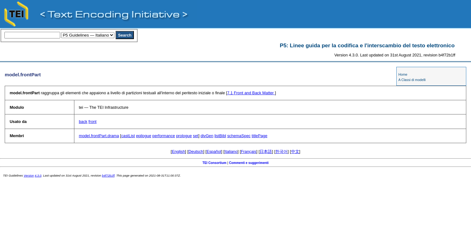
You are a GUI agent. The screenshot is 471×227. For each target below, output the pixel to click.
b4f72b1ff (108, 175)
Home (403, 74)
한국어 (281, 151)
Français (248, 151)
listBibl (220, 135)
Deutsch (195, 151)
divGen (207, 135)
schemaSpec (238, 135)
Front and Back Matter (251, 92)
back (83, 121)
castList (128, 135)
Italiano (231, 151)
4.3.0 (38, 175)
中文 (295, 151)
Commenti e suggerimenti (249, 163)
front (93, 121)
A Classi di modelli (412, 80)
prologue (184, 135)
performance (163, 135)
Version (29, 175)
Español (214, 151)
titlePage (259, 135)
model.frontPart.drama (99, 135)
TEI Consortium (214, 163)
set (195, 135)
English (178, 151)
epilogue (143, 135)
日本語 (266, 151)
